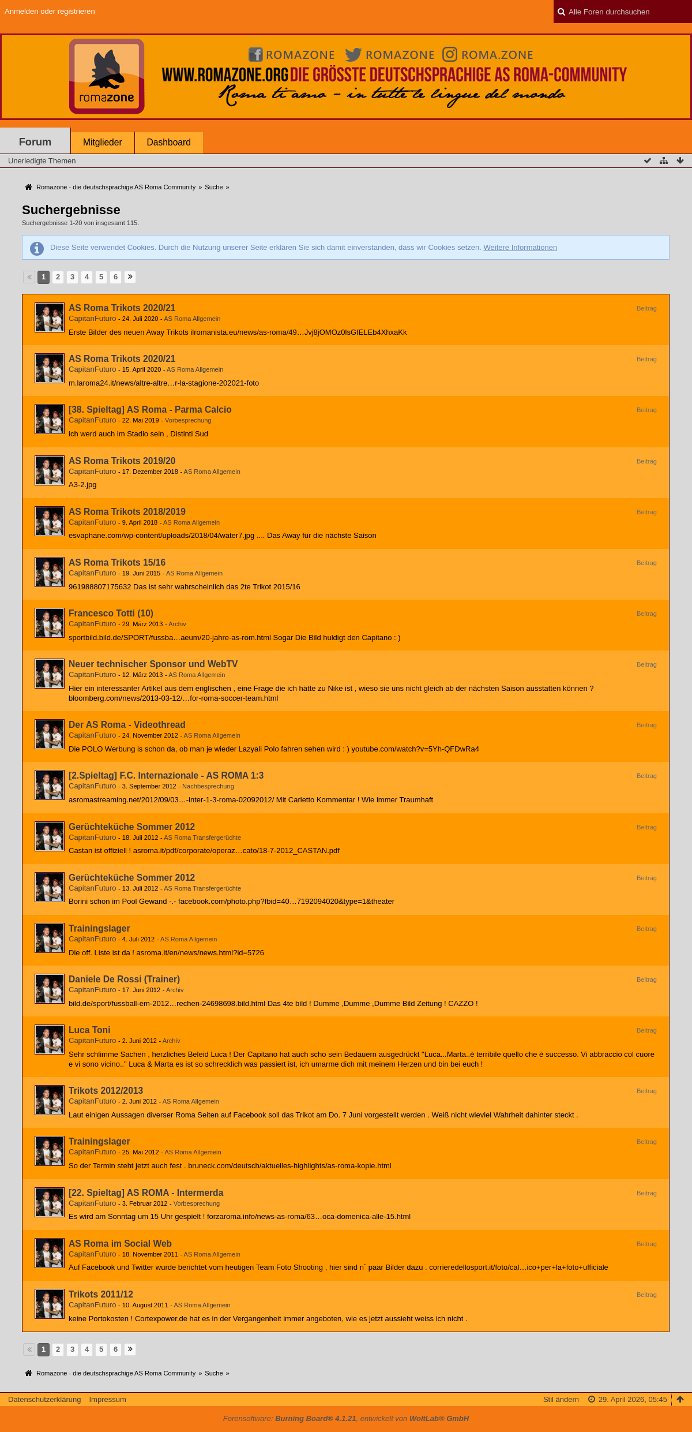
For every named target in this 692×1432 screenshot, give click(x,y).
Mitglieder (102, 142)
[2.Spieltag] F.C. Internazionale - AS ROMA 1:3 (166, 775)
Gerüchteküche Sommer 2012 (132, 827)
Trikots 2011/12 (101, 1294)
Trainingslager (99, 928)
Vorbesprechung (188, 420)
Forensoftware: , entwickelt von (346, 1418)
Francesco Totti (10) (111, 613)
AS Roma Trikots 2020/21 (122, 308)
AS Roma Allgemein (192, 318)
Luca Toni (89, 1030)
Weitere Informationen (520, 247)
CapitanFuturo (92, 318)
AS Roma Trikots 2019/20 (122, 461)
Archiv (177, 623)
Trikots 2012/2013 (106, 1091)
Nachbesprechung (208, 786)
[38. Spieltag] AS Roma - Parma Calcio (150, 409)
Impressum (107, 1399)
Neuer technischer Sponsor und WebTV (153, 664)
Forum (35, 142)
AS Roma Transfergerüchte (202, 837)
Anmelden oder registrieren (50, 11)
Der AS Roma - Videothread (127, 725)
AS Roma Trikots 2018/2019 (127, 512)
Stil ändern (561, 1399)
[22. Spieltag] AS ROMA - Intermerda (146, 1193)
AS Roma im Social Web (120, 1243)
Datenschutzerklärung (44, 1399)
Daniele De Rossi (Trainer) (124, 979)
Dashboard (169, 142)
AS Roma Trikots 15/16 (117, 562)
